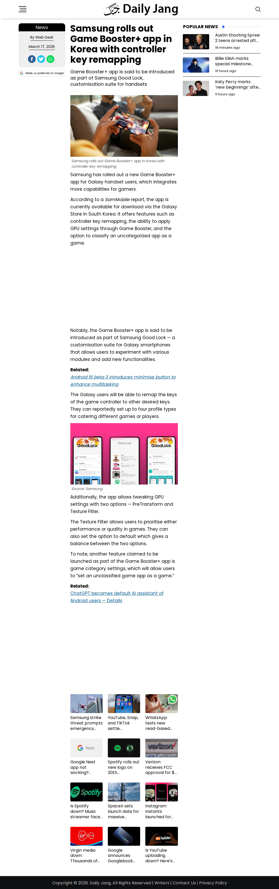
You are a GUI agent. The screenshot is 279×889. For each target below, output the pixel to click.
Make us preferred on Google (42, 73)
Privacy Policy (213, 883)
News (42, 27)
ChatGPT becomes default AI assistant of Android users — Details (117, 597)
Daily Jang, (100, 883)
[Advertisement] (124, 286)
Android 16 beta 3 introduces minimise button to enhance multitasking (123, 380)
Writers (161, 883)
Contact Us (184, 883)
